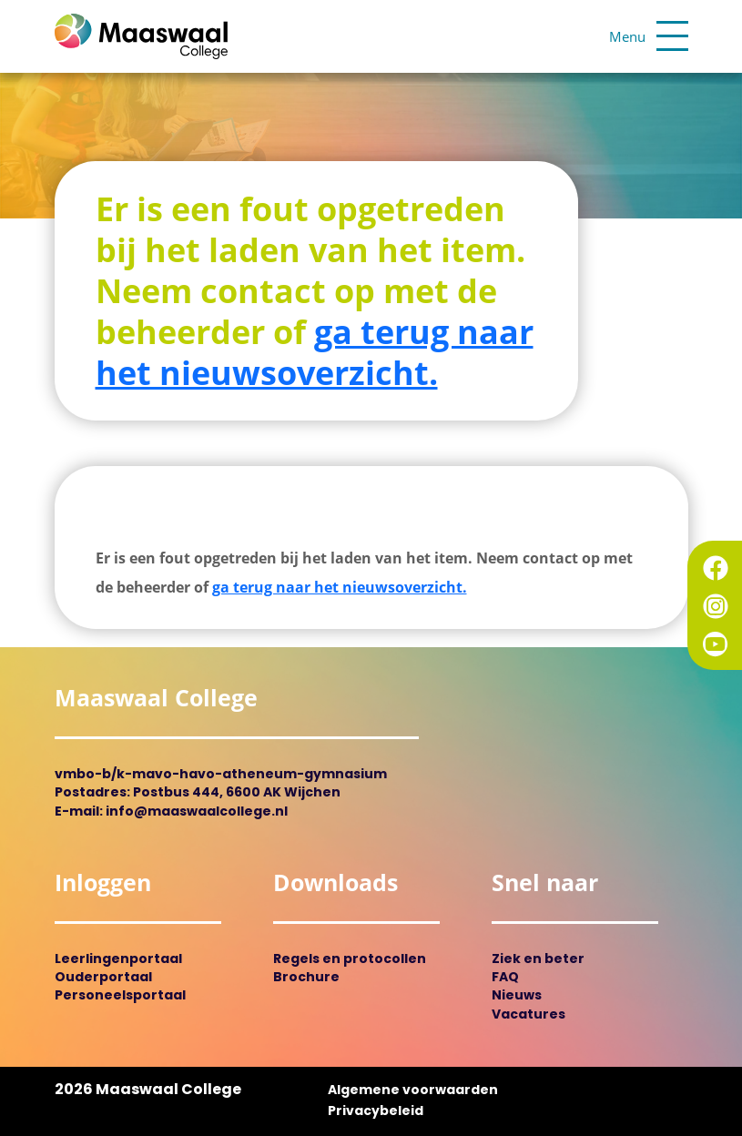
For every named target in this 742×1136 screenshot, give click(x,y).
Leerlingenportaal (118, 960)
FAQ (505, 978)
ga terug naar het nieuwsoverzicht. (315, 352)
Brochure (306, 978)
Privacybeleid (375, 1112)
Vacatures (528, 1015)
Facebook (715, 568)
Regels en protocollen (349, 960)
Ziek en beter (538, 960)
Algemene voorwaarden (413, 1091)
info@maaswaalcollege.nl (197, 812)
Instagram (715, 606)
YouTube (715, 644)
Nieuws (517, 996)
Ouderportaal (103, 978)
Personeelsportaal (120, 996)
